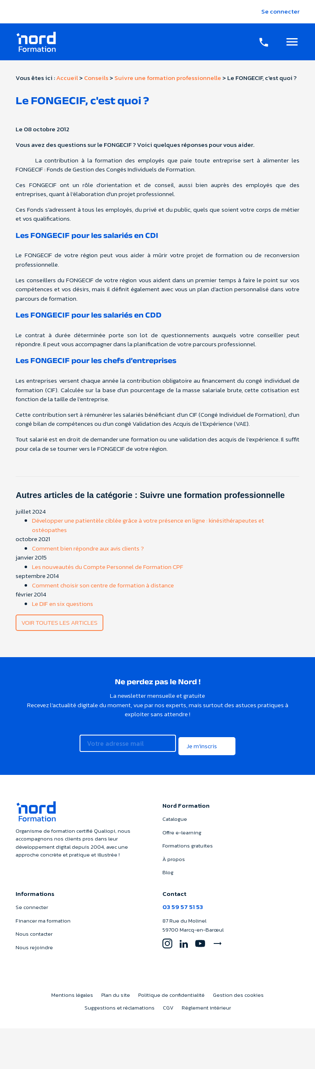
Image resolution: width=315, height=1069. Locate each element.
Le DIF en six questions (62, 603)
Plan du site (115, 990)
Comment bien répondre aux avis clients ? (88, 548)
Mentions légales (72, 990)
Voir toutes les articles (59, 622)
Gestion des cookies (238, 990)
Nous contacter (34, 928)
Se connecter (280, 11)
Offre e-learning (181, 827)
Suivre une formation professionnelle (167, 77)
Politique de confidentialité (171, 990)
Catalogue (174, 813)
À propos (173, 853)
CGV (168, 1002)
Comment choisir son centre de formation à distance (103, 585)
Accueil (67, 77)
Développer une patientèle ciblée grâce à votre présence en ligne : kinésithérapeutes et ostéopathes (148, 525)
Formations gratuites (187, 840)
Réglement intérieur (206, 1002)
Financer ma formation (43, 915)
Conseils (96, 77)
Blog (167, 866)
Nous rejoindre (34, 942)
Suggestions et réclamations (119, 1002)
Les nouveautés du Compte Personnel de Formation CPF (107, 566)
